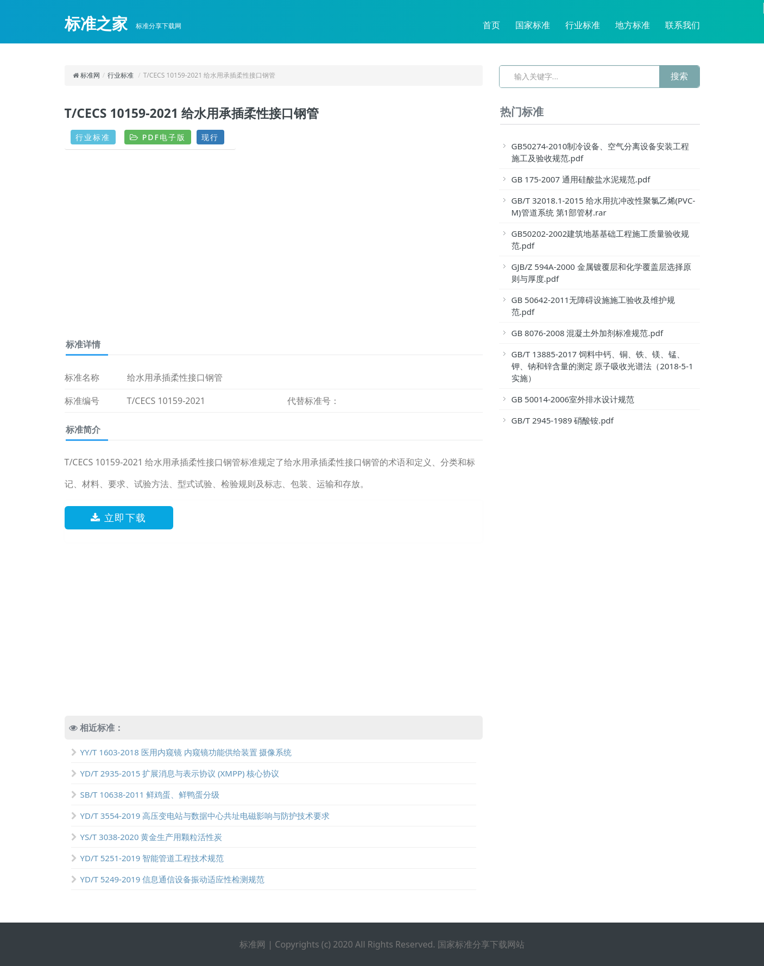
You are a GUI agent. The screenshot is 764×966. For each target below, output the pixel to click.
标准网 (90, 75)
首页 (491, 25)
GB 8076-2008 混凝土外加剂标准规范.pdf (588, 332)
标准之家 (96, 23)
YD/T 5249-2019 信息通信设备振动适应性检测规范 (168, 879)
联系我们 (682, 25)
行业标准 (582, 25)
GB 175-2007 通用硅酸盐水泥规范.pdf (581, 179)
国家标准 (532, 25)
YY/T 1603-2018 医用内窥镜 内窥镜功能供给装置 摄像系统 (181, 752)
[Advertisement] (274, 248)
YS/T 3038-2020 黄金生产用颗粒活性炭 (147, 836)
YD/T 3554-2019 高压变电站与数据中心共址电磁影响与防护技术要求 (200, 815)
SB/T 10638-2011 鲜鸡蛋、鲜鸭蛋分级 (145, 794)
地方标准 (632, 25)
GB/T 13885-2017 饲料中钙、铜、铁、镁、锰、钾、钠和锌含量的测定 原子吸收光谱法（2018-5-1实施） (602, 366)
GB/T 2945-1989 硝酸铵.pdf (563, 420)
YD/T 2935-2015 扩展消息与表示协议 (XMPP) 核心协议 (175, 773)
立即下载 (119, 517)
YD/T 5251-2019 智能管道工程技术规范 (147, 858)
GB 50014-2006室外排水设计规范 (573, 399)
